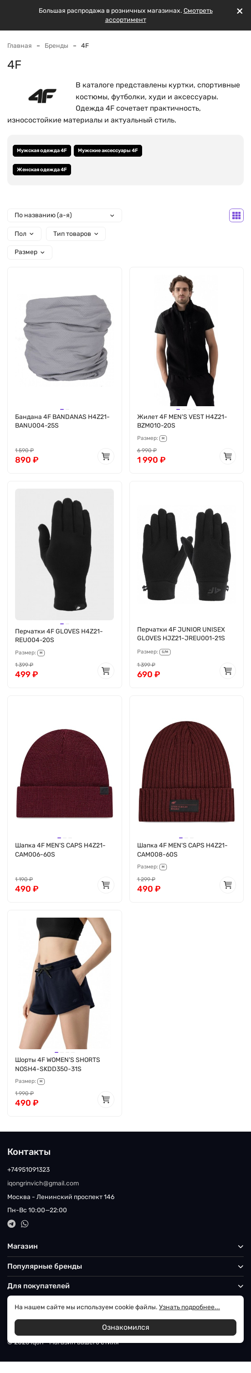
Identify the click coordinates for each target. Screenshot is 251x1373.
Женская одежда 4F (42, 170)
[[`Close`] (240, 11)
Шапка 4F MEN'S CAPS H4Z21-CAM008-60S (182, 850)
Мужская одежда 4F (42, 150)
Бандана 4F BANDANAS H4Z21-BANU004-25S (62, 421)
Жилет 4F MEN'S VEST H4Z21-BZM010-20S (182, 421)
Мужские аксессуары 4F (108, 150)
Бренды (56, 46)
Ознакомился (125, 1327)
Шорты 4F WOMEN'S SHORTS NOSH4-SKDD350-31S (57, 1064)
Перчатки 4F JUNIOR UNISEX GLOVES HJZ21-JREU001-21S (181, 634)
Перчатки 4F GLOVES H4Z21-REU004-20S (59, 636)
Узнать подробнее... (189, 1307)
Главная (19, 46)
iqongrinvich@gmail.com (43, 1183)
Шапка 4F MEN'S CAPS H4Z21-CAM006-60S (60, 850)
